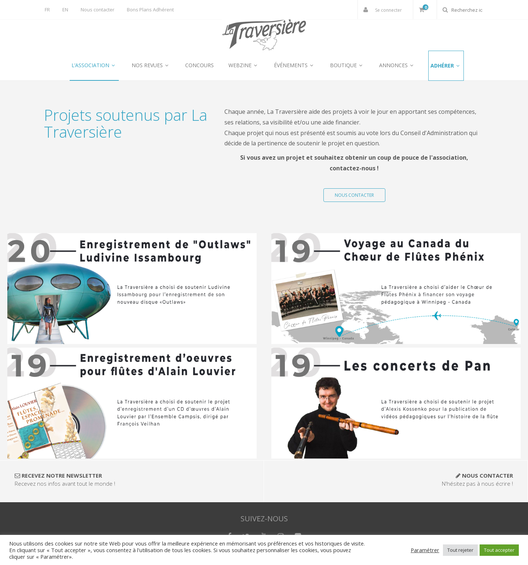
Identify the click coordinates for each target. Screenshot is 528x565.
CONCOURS (199, 65)
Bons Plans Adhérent (150, 9)
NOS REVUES (151, 65)
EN (65, 9)
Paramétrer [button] (425, 550)
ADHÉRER (446, 65)
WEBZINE (243, 65)
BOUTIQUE (347, 65)
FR (47, 9)
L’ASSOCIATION (94, 65)
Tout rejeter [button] (460, 550)
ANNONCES (397, 65)
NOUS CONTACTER (354, 195)
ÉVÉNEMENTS (294, 65)
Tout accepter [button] (499, 550)
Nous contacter (97, 9)
